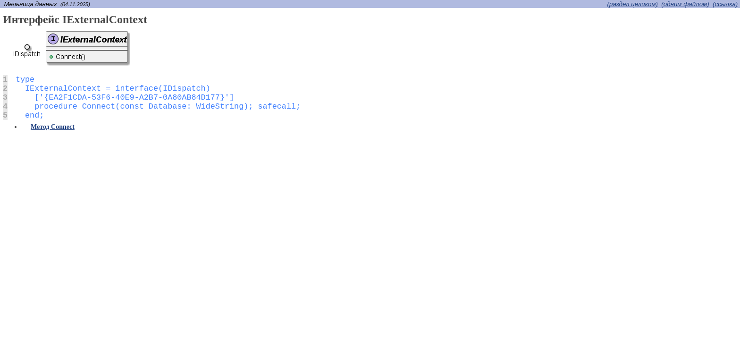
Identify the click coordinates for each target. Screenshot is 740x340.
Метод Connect (53, 126)
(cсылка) (725, 4)
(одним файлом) (685, 4)
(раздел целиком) (632, 4)
